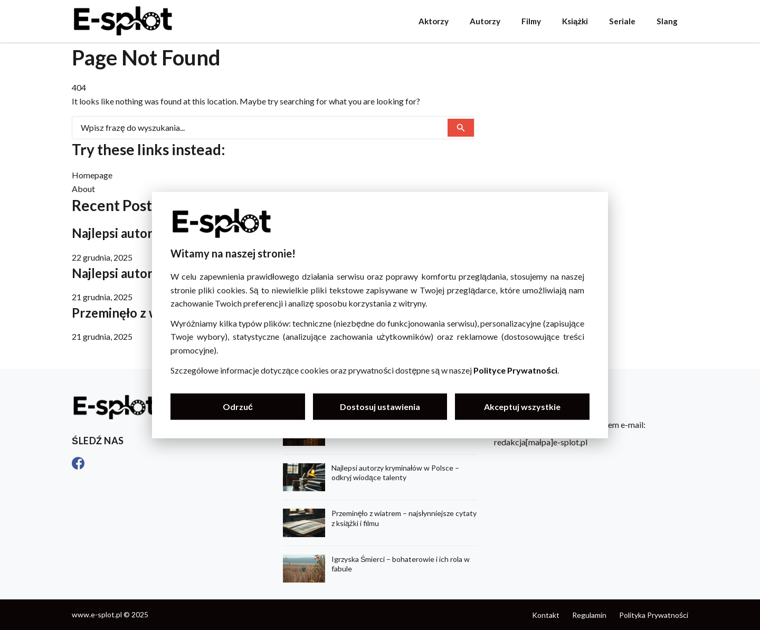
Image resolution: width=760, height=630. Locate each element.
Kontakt (545, 614)
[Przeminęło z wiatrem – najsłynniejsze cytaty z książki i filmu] (304, 523)
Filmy (531, 21)
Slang (667, 21)
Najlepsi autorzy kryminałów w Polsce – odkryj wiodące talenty (395, 472)
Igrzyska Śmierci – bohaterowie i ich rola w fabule (400, 564)
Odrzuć (238, 407)
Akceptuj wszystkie (522, 407)
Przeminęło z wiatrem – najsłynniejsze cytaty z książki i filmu (404, 518)
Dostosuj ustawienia (380, 407)
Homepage (92, 175)
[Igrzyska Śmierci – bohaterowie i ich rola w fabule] (304, 569)
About (83, 189)
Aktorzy (434, 21)
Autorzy (485, 21)
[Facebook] (78, 463)
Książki (575, 21)
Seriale (622, 21)
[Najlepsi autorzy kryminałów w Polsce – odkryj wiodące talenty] (304, 477)
